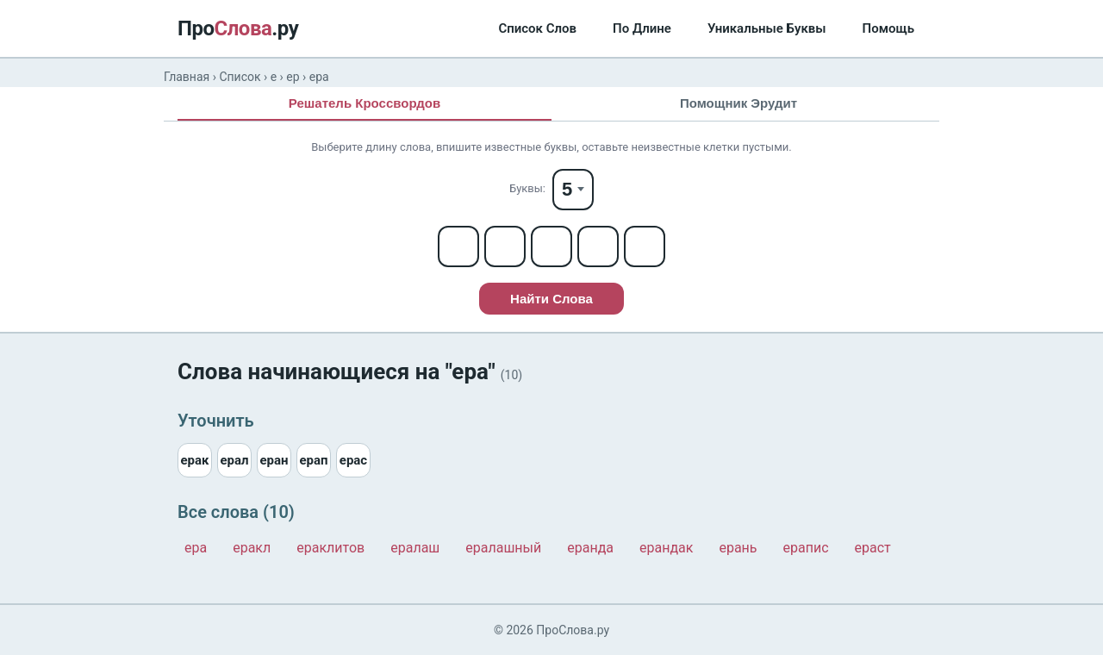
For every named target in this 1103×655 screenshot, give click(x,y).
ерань (738, 548)
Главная (186, 77)
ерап (313, 460)
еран (273, 460)
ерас (353, 460)
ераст (873, 548)
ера (195, 548)
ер (292, 77)
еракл (252, 548)
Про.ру (238, 28)
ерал (234, 460)
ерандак (666, 548)
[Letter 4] (598, 246)
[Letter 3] (551, 246)
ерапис (806, 548)
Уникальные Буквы (766, 28)
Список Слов (537, 28)
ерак (194, 460)
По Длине (642, 28)
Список (239, 77)
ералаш (414, 548)
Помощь (888, 28)
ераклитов (330, 548)
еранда (590, 548)
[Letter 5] (644, 246)
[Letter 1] (458, 246)
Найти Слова (551, 298)
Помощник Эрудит (738, 103)
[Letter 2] (505, 246)
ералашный (503, 548)
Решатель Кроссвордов (364, 103)
